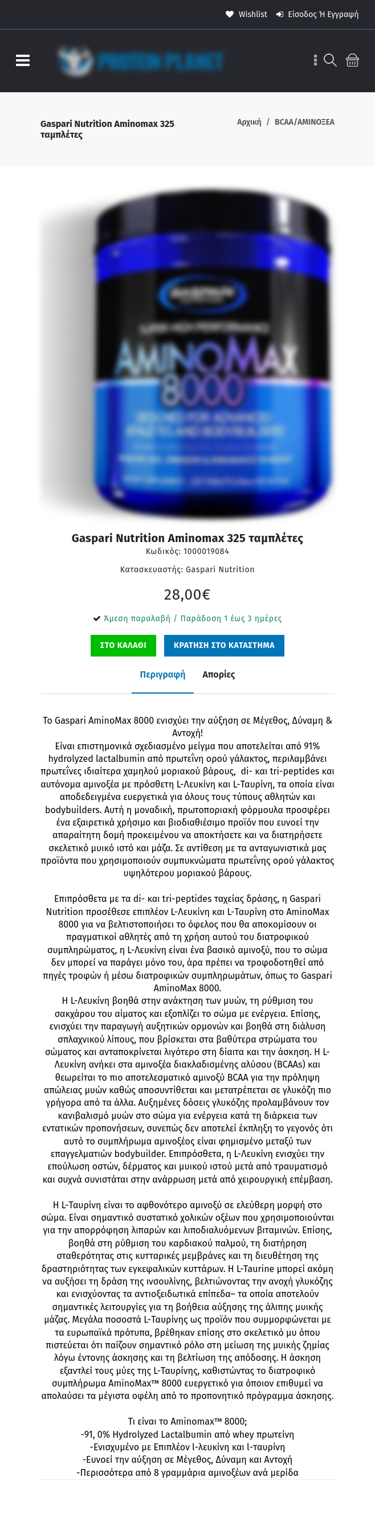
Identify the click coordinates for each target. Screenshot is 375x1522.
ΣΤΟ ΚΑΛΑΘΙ (123, 645)
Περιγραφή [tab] (163, 674)
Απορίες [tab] (218, 674)
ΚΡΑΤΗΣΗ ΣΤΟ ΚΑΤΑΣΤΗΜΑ (224, 645)
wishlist (246, 14)
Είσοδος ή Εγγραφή (317, 14)
